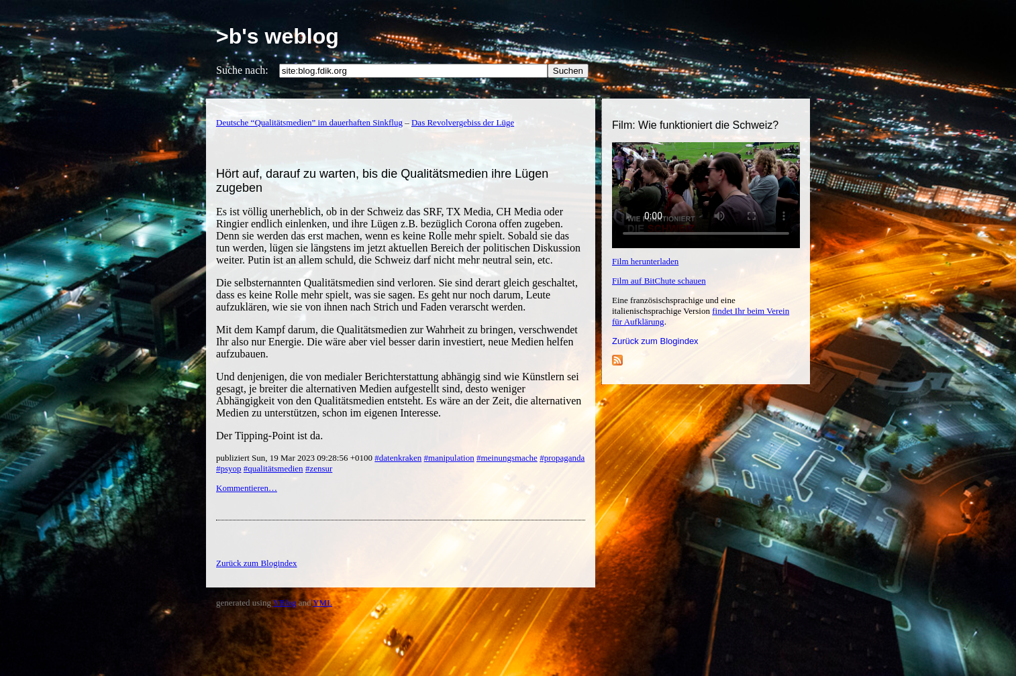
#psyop (229, 468)
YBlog (285, 603)
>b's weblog (277, 36)
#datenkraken (397, 458)
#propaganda (562, 458)
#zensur (318, 468)
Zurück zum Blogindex (655, 341)
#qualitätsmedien (273, 468)
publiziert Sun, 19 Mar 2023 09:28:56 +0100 (295, 458)
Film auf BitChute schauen (659, 281)
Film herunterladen (645, 261)
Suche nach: (242, 70)
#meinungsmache (507, 458)
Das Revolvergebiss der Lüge (462, 122)
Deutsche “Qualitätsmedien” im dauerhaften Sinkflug (309, 122)
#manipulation (449, 458)
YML (322, 603)
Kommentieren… (246, 488)
